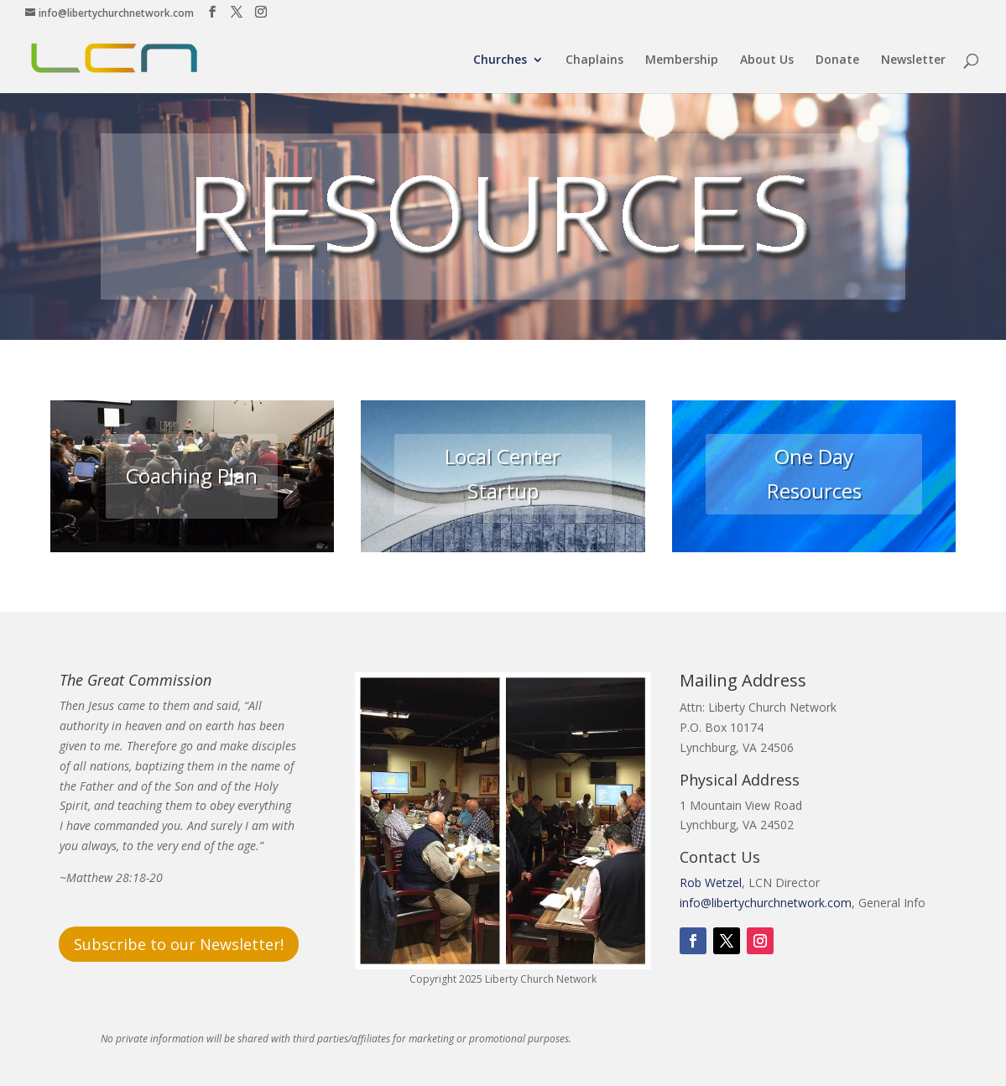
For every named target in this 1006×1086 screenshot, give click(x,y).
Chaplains (594, 60)
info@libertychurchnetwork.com (766, 903)
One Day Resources (814, 473)
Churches (500, 60)
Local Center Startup (502, 473)
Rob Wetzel (711, 882)
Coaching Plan (192, 475)
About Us (767, 60)
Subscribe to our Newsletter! (179, 944)
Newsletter (913, 60)
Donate (837, 60)
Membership (681, 60)
